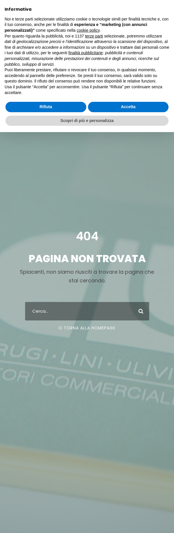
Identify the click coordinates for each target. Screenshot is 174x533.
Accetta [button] (128, 106)
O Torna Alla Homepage (87, 328)
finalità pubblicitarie (85, 52)
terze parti (94, 36)
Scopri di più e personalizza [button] (86, 120)
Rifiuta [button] (46, 106)
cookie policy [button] (88, 30)
